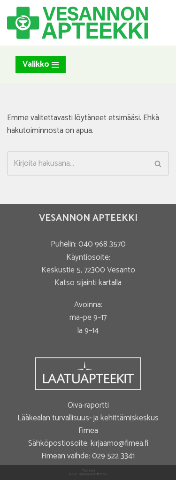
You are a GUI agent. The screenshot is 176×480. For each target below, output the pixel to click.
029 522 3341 (113, 456)
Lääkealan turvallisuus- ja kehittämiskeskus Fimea (88, 424)
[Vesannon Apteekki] (77, 23)
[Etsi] (77, 163)
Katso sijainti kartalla (88, 282)
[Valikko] (40, 64)
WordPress (98, 474)
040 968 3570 (102, 244)
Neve (73, 474)
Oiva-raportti (88, 405)
